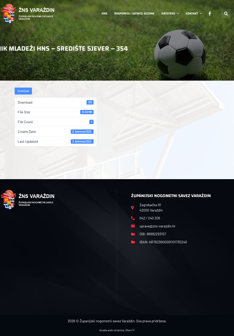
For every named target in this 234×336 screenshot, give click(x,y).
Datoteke (170, 13)
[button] (226, 13)
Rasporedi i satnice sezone (134, 13)
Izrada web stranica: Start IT (117, 330)
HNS (104, 13)
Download (23, 91)
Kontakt (194, 13)
